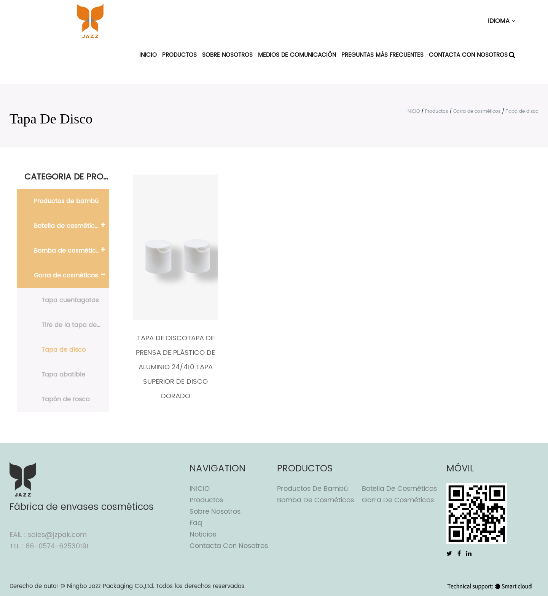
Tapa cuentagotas (70, 300)
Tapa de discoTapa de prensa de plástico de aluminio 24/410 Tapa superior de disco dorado (175, 367)
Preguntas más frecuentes (382, 55)
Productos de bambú (66, 201)
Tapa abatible (63, 375)
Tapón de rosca (65, 399)
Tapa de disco (63, 350)
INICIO (148, 55)
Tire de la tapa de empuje (75, 325)
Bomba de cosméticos (68, 251)
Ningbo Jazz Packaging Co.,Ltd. (110, 586)
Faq (196, 523)
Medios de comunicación (297, 55)
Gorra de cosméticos (476, 111)
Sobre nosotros (227, 55)
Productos (179, 55)
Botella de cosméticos (68, 226)
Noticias (203, 534)
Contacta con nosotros (468, 55)
